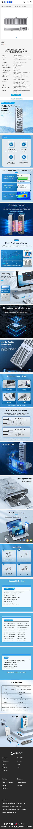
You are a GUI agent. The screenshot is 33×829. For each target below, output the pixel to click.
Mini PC (4, 764)
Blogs (18, 767)
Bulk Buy (4, 785)
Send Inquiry (15, 94)
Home (3, 6)
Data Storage (5, 761)
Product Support (21, 782)
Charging (4, 767)
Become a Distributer (7, 782)
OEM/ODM (5, 788)
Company (19, 761)
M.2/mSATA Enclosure (20, 6)
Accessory (9, 6)
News (18, 764)
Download (19, 785)
